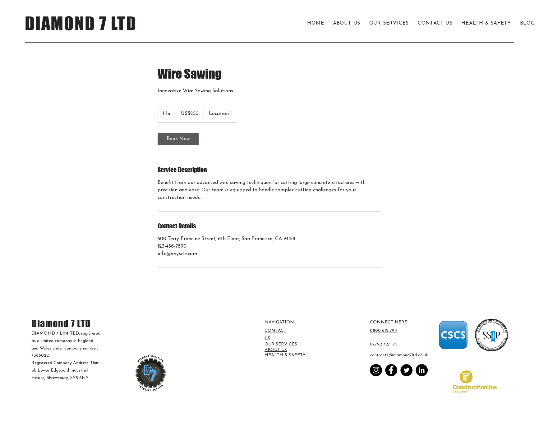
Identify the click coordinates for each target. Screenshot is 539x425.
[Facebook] (391, 370)
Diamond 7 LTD (61, 323)
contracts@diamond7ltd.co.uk (399, 355)
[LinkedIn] (422, 370)
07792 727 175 (384, 344)
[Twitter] (406, 370)
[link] (178, 139)
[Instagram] (376, 370)
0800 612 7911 (384, 330)
